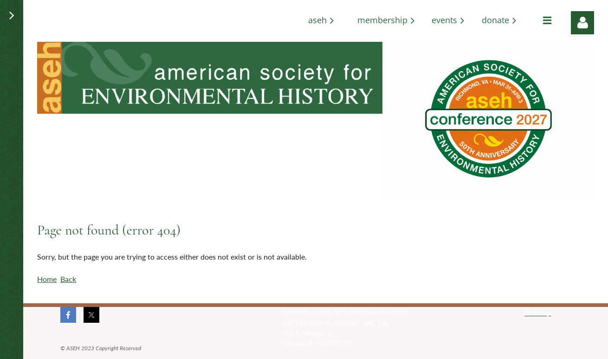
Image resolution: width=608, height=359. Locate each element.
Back (68, 278)
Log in (582, 22)
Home (47, 278)
